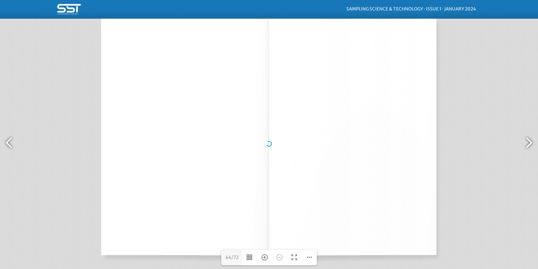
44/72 (231, 257)
